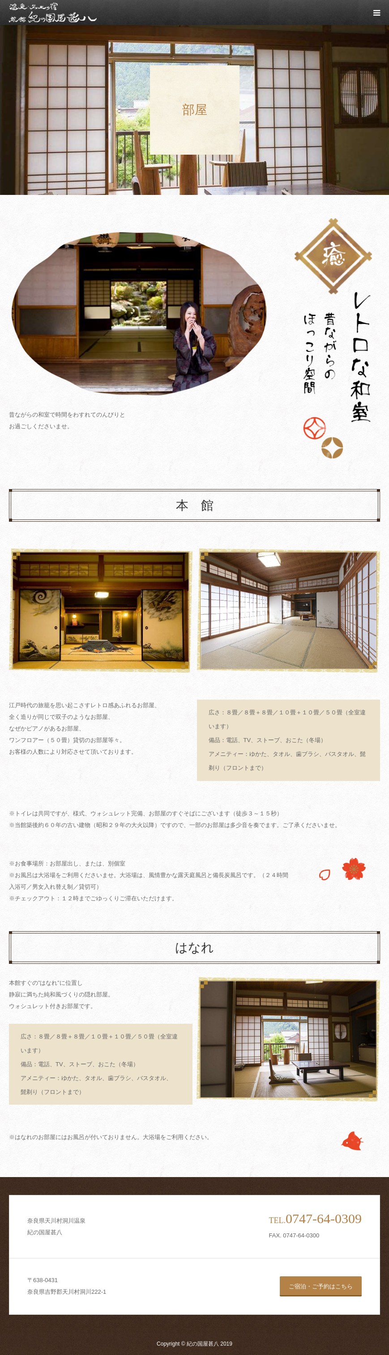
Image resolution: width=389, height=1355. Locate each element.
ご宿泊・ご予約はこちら (321, 1286)
